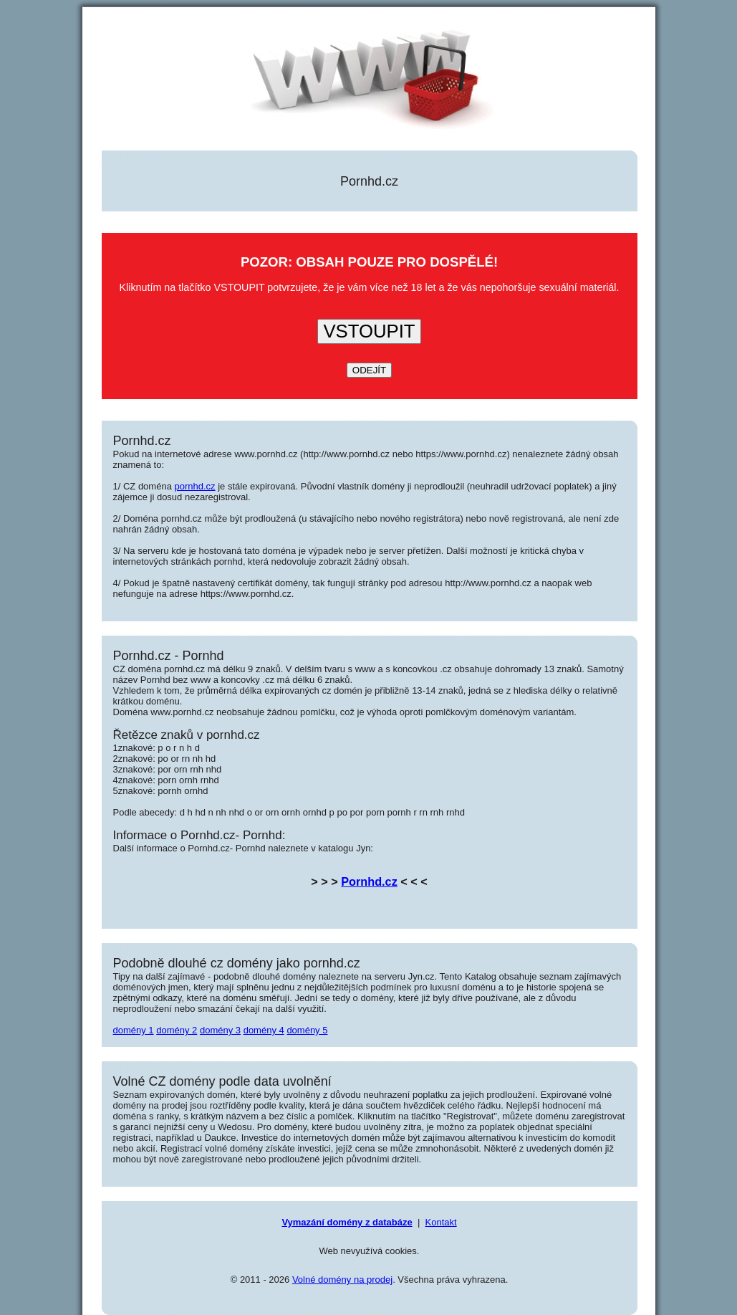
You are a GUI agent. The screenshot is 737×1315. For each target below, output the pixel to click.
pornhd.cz (195, 486)
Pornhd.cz (369, 881)
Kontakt (441, 1222)
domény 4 (264, 1030)
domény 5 (306, 1030)
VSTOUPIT (369, 331)
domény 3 (220, 1030)
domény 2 (176, 1030)
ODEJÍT (369, 370)
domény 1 (133, 1030)
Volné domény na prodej (342, 1279)
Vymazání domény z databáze (346, 1222)
